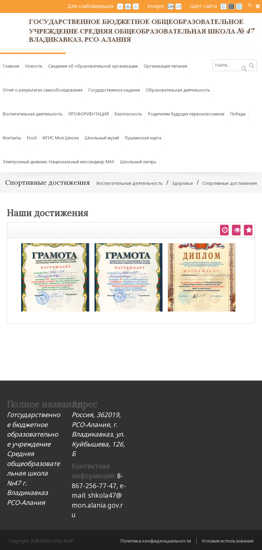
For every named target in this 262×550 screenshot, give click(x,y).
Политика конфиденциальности (155, 541)
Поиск (251, 65)
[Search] (235, 65)
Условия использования (227, 541)
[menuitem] (93, 65)
